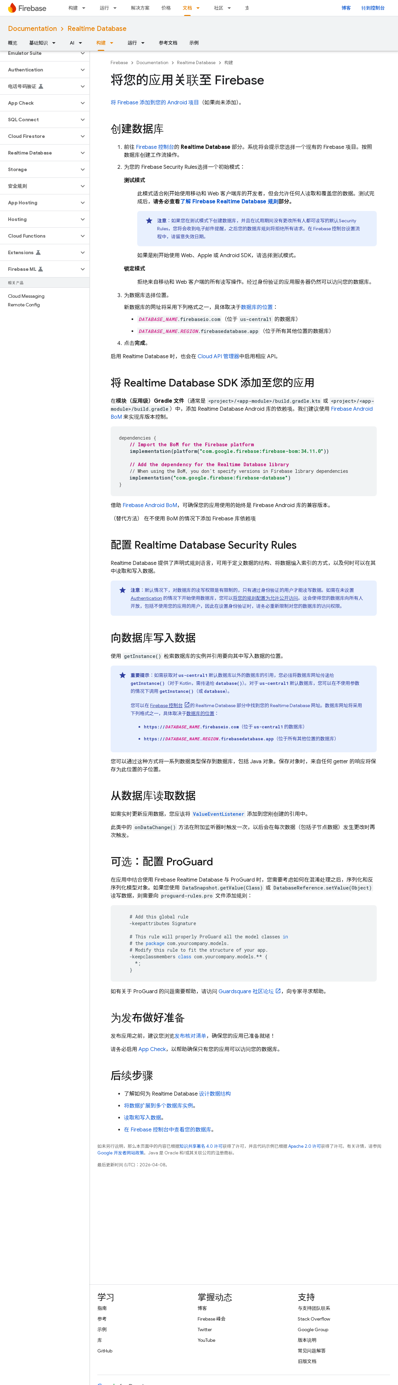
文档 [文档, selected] (187, 8)
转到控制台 (373, 8)
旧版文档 (307, 1361)
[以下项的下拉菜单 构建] (86, 8)
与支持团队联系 (314, 1308)
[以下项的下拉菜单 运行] (117, 8)
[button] (39, 53)
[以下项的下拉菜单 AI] (82, 43)
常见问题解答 (312, 1351)
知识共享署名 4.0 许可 (201, 1146)
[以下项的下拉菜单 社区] (231, 8)
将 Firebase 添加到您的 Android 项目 (155, 102)
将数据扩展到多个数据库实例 (158, 1106)
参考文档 (168, 43)
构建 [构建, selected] (101, 43)
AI (72, 43)
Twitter (205, 1329)
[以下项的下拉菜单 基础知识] (56, 43)
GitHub (104, 1351)
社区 (218, 8)
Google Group (313, 1329)
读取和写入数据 (142, 1118)
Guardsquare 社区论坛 (246, 991)
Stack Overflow (314, 1319)
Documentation (32, 29)
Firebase (119, 62)
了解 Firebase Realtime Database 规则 (229, 201)
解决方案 (140, 8)
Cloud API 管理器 (218, 356)
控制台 (155, 147)
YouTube (206, 1340)
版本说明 (307, 1340)
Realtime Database (97, 29)
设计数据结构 (215, 1094)
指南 (102, 1308)
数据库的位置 (257, 307)
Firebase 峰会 (212, 1319)
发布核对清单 (190, 1036)
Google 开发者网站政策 (120, 1153)
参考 (102, 1319)
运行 (104, 8)
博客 (346, 8)
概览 (12, 43)
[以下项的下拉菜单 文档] (200, 8)
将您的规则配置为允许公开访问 (265, 598)
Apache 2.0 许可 (304, 1146)
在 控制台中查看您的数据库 (167, 1129)
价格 (166, 8)
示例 (194, 43)
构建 (73, 8)
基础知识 (38, 43)
